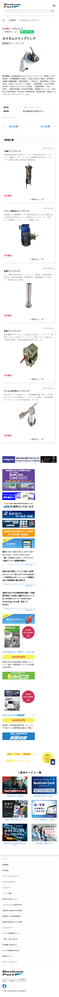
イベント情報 (6, 893)
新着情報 (5, 864)
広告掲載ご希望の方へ (10, 945)
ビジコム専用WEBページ (10, 933)
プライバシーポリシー (10, 962)
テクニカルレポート (9, 882)
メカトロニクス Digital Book (12, 905)
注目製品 (12, 20)
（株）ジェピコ (30, 107)
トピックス (6, 887)
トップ (4, 859)
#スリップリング (8, 117)
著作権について (7, 956)
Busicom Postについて (10, 899)
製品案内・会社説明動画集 (11, 916)
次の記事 (45, 126)
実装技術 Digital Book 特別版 (12, 910)
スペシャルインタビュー (10, 876)
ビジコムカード (7, 928)
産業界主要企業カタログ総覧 (12, 922)
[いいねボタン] (16, 31)
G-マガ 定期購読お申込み (11, 950)
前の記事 (13, 126)
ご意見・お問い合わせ (10, 939)
